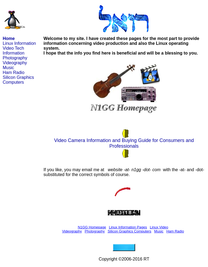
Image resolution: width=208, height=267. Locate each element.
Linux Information (19, 43)
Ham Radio (13, 72)
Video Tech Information (13, 50)
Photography (15, 58)
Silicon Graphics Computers (18, 80)
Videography (15, 62)
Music (8, 67)
